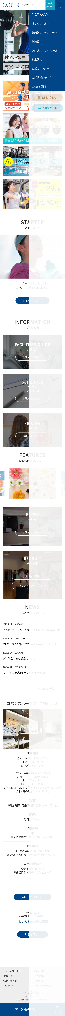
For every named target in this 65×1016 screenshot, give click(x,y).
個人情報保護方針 (43, 985)
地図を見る (33, 953)
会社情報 (39, 971)
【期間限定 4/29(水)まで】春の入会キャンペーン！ (31, 663)
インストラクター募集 (33, 604)
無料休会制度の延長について (19, 677)
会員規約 (39, 980)
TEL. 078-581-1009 (32, 939)
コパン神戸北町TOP (12, 971)
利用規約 (7, 985)
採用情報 (39, 976)
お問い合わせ (9, 980)
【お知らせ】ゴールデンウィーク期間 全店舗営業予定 (31, 648)
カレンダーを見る (33, 916)
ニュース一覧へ (47, 707)
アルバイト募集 (33, 595)
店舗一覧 (7, 976)
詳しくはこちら (33, 301)
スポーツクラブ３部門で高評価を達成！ (24, 691)
